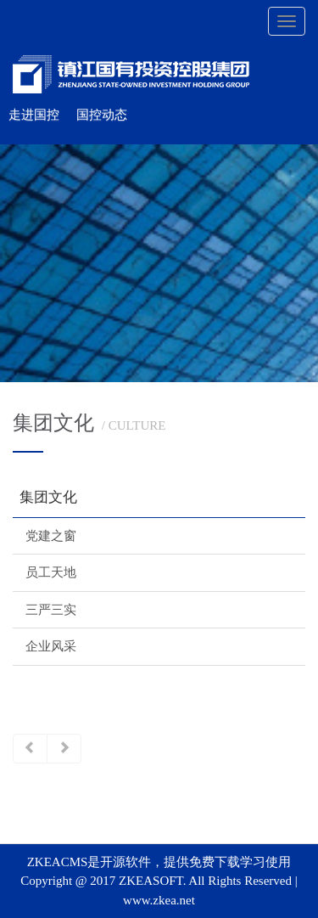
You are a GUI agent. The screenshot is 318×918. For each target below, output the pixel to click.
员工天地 (50, 572)
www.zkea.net (159, 900)
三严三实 (50, 610)
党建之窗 (50, 536)
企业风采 (50, 646)
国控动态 (101, 114)
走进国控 (33, 114)
